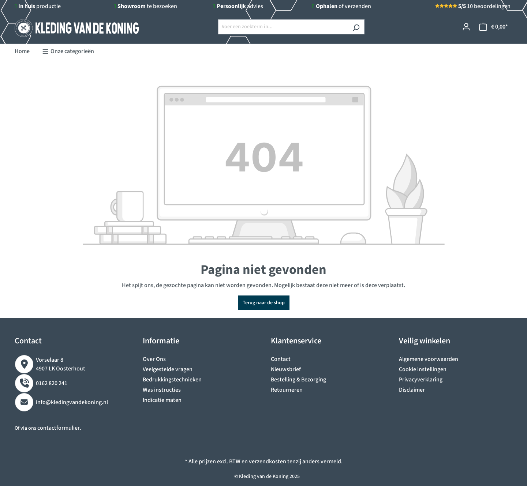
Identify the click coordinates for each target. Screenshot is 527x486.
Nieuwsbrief (286, 369)
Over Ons (154, 359)
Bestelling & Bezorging (298, 380)
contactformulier (58, 428)
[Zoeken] (356, 26)
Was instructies (162, 390)
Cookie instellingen (422, 369)
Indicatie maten (162, 400)
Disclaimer (412, 390)
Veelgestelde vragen (168, 369)
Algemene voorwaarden (428, 359)
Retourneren (287, 390)
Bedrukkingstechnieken (172, 380)
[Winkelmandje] (493, 27)
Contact (281, 359)
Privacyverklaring (420, 380)
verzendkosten (267, 461)
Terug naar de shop (264, 302)
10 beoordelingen (484, 6)
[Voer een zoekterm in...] (283, 26)
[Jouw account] (466, 27)
